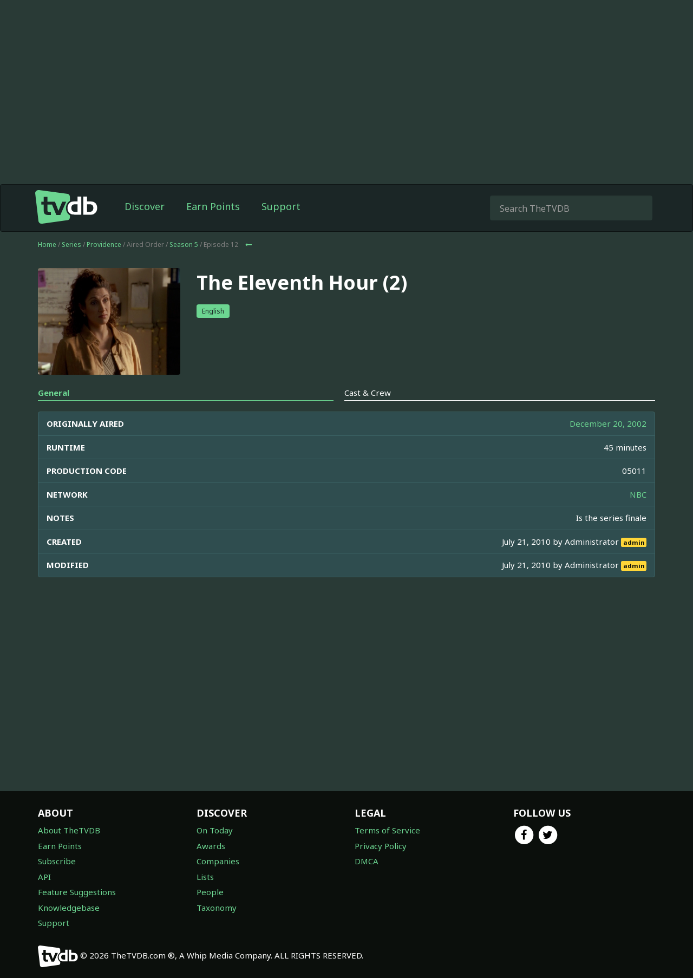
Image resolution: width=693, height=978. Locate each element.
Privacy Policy (381, 845)
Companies (218, 861)
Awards (211, 845)
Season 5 (183, 244)
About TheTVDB (69, 830)
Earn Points (213, 206)
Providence (104, 244)
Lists (205, 876)
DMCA (366, 861)
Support (280, 206)
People (210, 891)
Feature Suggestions (77, 891)
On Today (215, 830)
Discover (145, 206)
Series (71, 244)
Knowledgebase (69, 907)
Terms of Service (387, 830)
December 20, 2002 (608, 423)
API (44, 876)
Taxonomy (217, 907)
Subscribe (57, 861)
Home (47, 244)
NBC (638, 494)
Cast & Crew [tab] (367, 392)
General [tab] (53, 392)
